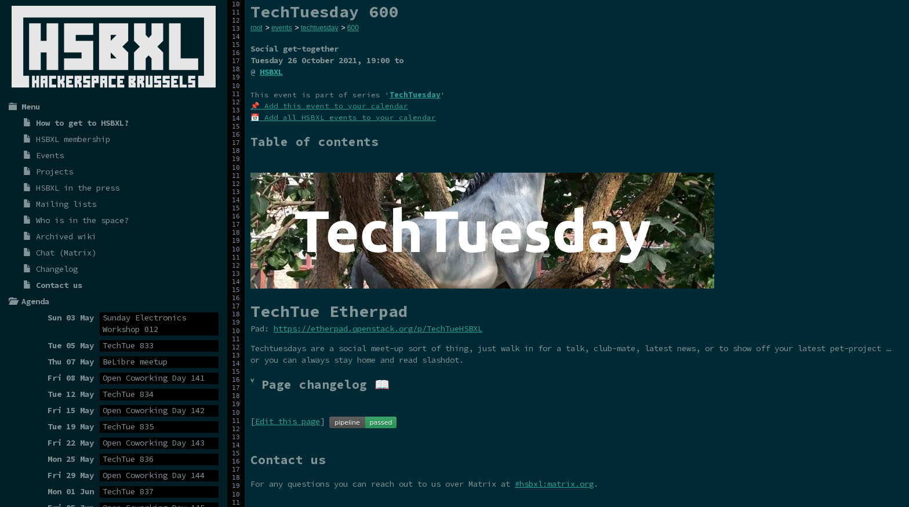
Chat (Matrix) (66, 252)
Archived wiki (66, 236)
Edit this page (287, 421)
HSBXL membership (73, 139)
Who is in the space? (82, 220)
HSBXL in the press (77, 188)
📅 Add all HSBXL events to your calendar (343, 117)
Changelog (57, 269)
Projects (54, 171)
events (281, 28)
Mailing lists (66, 204)
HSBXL (271, 72)
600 (353, 28)
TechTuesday (415, 94)
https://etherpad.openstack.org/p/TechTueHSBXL (378, 328)
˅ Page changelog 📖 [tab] (320, 384)
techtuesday (320, 28)
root (256, 28)
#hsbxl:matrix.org (554, 484)
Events (50, 155)
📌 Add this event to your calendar (329, 105)
